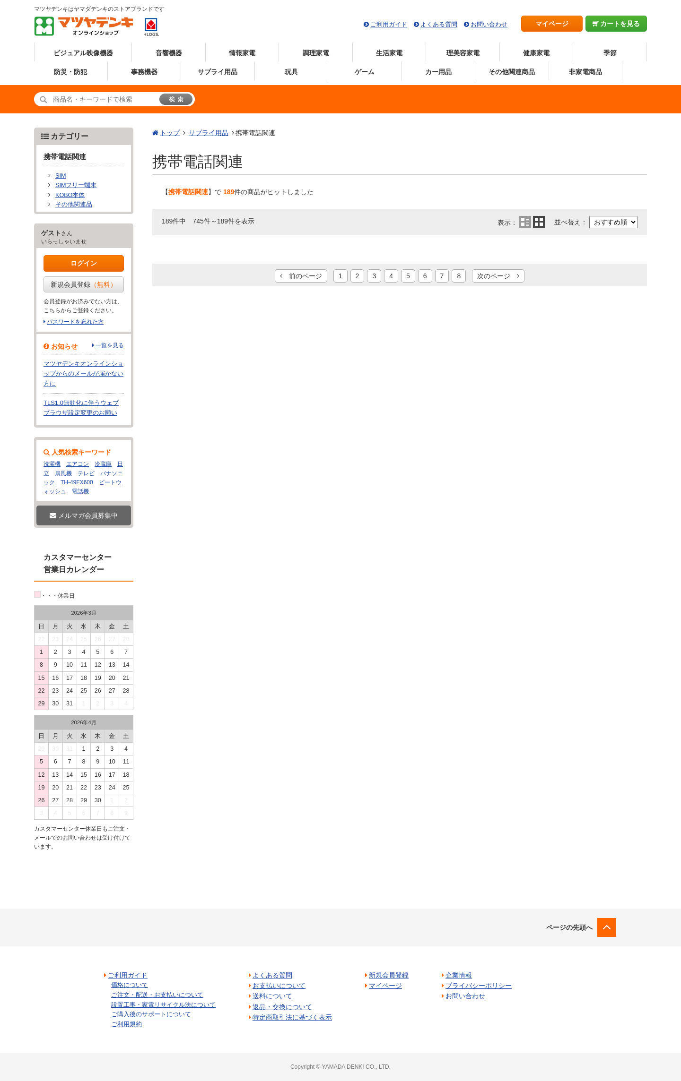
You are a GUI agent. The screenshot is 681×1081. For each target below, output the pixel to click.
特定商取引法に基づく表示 (292, 1017)
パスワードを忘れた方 (75, 321)
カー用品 (438, 72)
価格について (129, 984)
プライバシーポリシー (478, 985)
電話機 (80, 491)
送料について (272, 996)
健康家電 (536, 53)
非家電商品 (585, 72)
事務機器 (144, 72)
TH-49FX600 (77, 482)
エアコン (77, 464)
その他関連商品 (512, 72)
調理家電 (316, 53)
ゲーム (365, 72)
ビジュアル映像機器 (83, 53)
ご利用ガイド (388, 24)
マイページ (551, 23)
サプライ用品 (217, 72)
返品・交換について (282, 1007)
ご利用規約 (126, 1024)
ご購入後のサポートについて (151, 1014)
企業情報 (458, 975)
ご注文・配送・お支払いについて (157, 994)
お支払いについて (279, 985)
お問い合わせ (489, 24)
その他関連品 (73, 204)
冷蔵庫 (103, 464)
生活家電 (389, 53)
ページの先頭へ (569, 927)
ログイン (83, 263)
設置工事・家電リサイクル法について (163, 1004)
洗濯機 (52, 464)
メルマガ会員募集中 (84, 515)
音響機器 (169, 53)
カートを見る (616, 23)
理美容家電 (463, 53)
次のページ (498, 276)
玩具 (291, 72)
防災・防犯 (70, 72)
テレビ (86, 473)
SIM (60, 175)
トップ (170, 133)
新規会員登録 (84, 284)
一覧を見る (110, 345)
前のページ (301, 276)
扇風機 (63, 473)
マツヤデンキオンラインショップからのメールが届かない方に (83, 373)
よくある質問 (438, 24)
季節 (610, 53)
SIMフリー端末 (75, 185)
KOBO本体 (70, 195)
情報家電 (242, 53)
